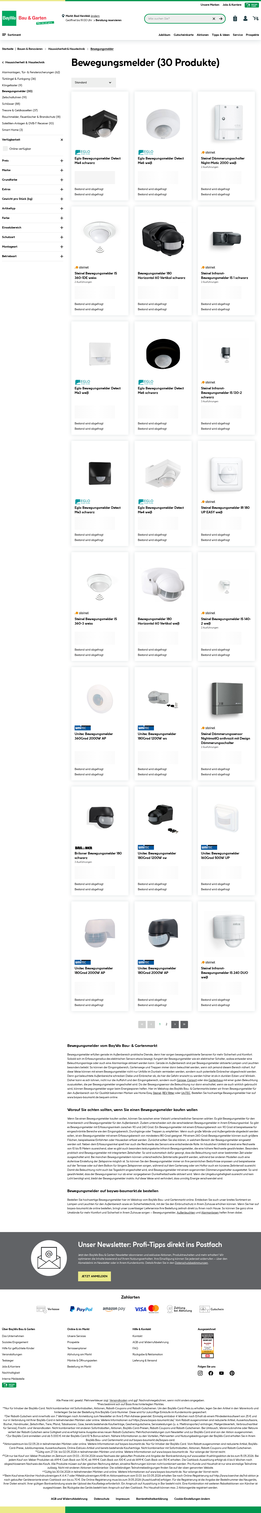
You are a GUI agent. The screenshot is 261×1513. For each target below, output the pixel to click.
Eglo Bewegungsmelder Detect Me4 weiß (161, 510)
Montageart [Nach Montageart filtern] (32, 246)
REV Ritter (168, 1093)
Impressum (123, 1498)
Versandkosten (118, 1400)
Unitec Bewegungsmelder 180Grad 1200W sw (157, 856)
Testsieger (8, 1360)
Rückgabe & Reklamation (148, 1354)
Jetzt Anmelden (94, 1276)
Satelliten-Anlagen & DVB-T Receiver (28, 123)
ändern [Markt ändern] (95, 16)
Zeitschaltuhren (14, 97)
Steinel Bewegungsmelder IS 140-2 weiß (226, 621)
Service (238, 35)
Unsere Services (76, 1336)
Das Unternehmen (13, 1336)
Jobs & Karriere (232, 5)
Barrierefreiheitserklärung (152, 1498)
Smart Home (12, 130)
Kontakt (137, 1336)
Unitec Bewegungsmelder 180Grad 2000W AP (94, 970)
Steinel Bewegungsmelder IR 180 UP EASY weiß (225, 510)
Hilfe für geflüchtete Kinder (18, 1348)
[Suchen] (221, 19)
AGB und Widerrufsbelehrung (151, 1342)
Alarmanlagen (210, 1212)
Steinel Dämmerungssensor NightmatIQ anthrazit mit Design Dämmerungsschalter (225, 739)
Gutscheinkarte (184, 35)
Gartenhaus (216, 1080)
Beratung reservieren (107, 20)
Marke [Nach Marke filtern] (32, 170)
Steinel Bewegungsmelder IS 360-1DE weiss (96, 276)
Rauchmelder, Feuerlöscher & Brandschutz (31, 117)
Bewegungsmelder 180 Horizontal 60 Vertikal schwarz (161, 276)
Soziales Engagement (15, 1342)
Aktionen (203, 35)
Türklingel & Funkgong (19, 79)
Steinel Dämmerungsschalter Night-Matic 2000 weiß (223, 161)
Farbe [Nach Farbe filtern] (32, 218)
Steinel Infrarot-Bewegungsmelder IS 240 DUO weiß (224, 973)
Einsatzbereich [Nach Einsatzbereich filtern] (32, 227)
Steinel (157, 1093)
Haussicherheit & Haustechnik (23, 62)
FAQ (135, 1348)
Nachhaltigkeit (11, 1373)
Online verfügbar (20, 148)
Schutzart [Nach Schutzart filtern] (32, 237)
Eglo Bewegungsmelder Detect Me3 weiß (98, 390)
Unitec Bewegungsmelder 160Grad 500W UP (220, 856)
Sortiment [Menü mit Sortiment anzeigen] (11, 34)
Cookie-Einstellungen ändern (192, 1498)
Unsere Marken (210, 5)
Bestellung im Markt (79, 1367)
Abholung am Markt (79, 1354)
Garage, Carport (187, 1080)
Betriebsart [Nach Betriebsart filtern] (32, 256)
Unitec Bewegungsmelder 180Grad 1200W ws (157, 736)
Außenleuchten (186, 1212)
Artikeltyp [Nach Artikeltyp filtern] (32, 208)
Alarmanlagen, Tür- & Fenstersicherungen (31, 72)
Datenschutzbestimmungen (191, 1263)
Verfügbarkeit (32, 140)
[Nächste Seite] (175, 1024)
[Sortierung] (93, 82)
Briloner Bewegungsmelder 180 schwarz (98, 856)
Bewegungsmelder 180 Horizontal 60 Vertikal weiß (158, 621)
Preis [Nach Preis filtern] (32, 160)
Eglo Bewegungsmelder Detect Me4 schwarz (98, 161)
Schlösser (11, 104)
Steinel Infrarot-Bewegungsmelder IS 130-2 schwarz (221, 393)
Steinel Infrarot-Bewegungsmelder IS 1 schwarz (224, 276)
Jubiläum (164, 35)
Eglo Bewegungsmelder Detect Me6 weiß (161, 161)
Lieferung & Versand (145, 1360)
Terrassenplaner (77, 1348)
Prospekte (252, 35)
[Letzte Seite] (184, 1024)
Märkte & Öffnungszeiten (82, 1360)
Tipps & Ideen (221, 35)
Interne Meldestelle (13, 1379)
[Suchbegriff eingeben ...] (185, 19)
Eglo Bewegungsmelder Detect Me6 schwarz (161, 390)
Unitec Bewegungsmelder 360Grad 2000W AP (94, 736)
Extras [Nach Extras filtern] (32, 189)
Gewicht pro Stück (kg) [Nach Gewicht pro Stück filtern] (32, 199)
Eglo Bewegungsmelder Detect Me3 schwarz (98, 510)
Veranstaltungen (12, 1354)
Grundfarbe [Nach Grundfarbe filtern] (32, 179)
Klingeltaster (12, 85)
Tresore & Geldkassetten (20, 110)
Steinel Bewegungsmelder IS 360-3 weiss (96, 621)
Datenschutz (101, 1498)
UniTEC (185, 1093)
